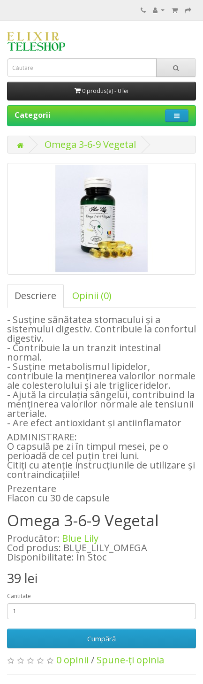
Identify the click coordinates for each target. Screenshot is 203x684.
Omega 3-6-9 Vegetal (90, 144)
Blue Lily (80, 538)
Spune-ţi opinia (130, 659)
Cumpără (101, 638)
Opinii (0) (92, 295)
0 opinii (72, 659)
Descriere (35, 295)
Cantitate (19, 596)
